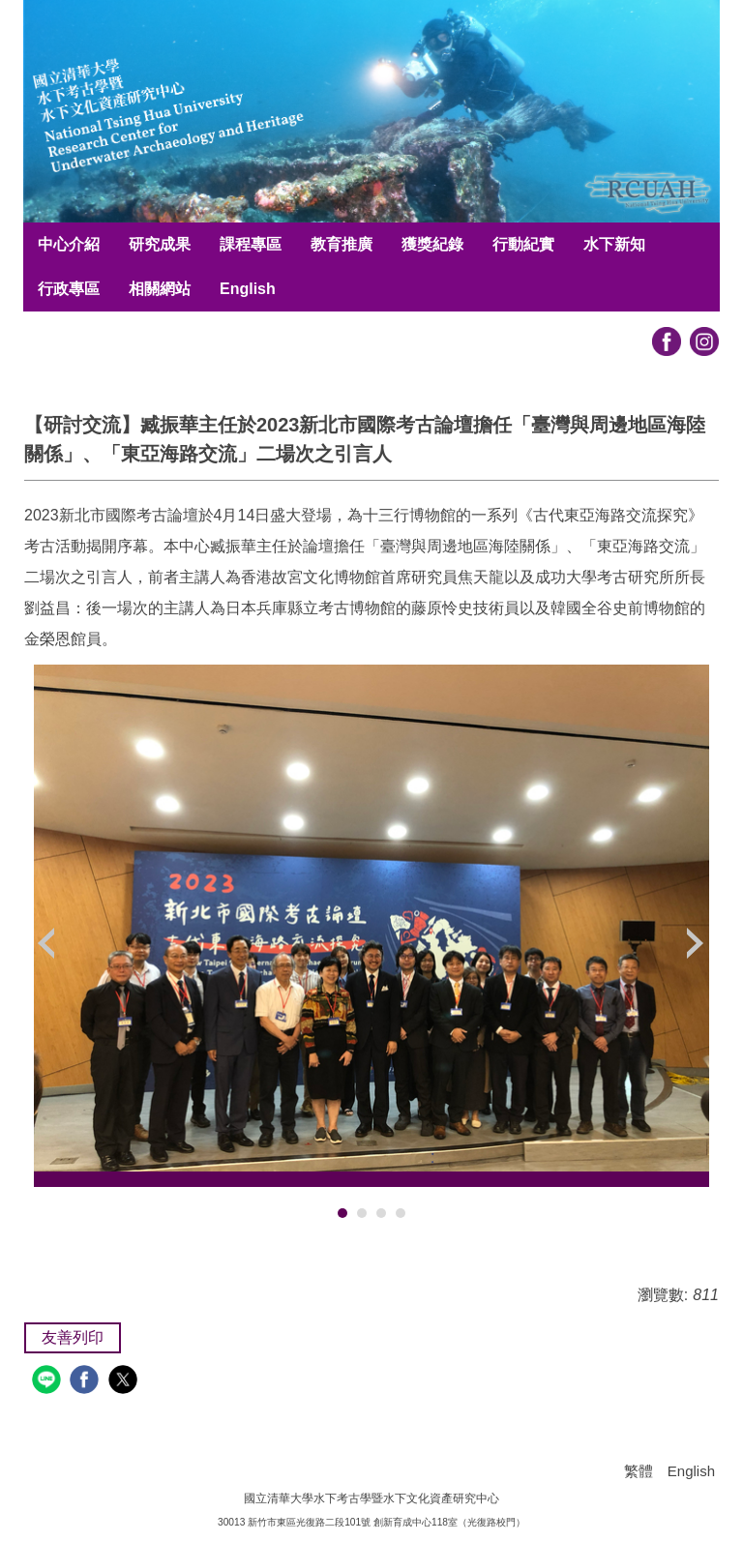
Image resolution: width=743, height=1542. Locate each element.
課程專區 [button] (251, 244)
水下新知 (614, 244)
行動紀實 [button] (523, 244)
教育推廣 (341, 244)
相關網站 (160, 289)
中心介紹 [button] (69, 244)
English (248, 289)
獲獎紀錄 (432, 244)
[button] (48, 943)
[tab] (342, 1213)
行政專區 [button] (69, 289)
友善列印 (73, 1337)
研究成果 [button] (160, 244)
